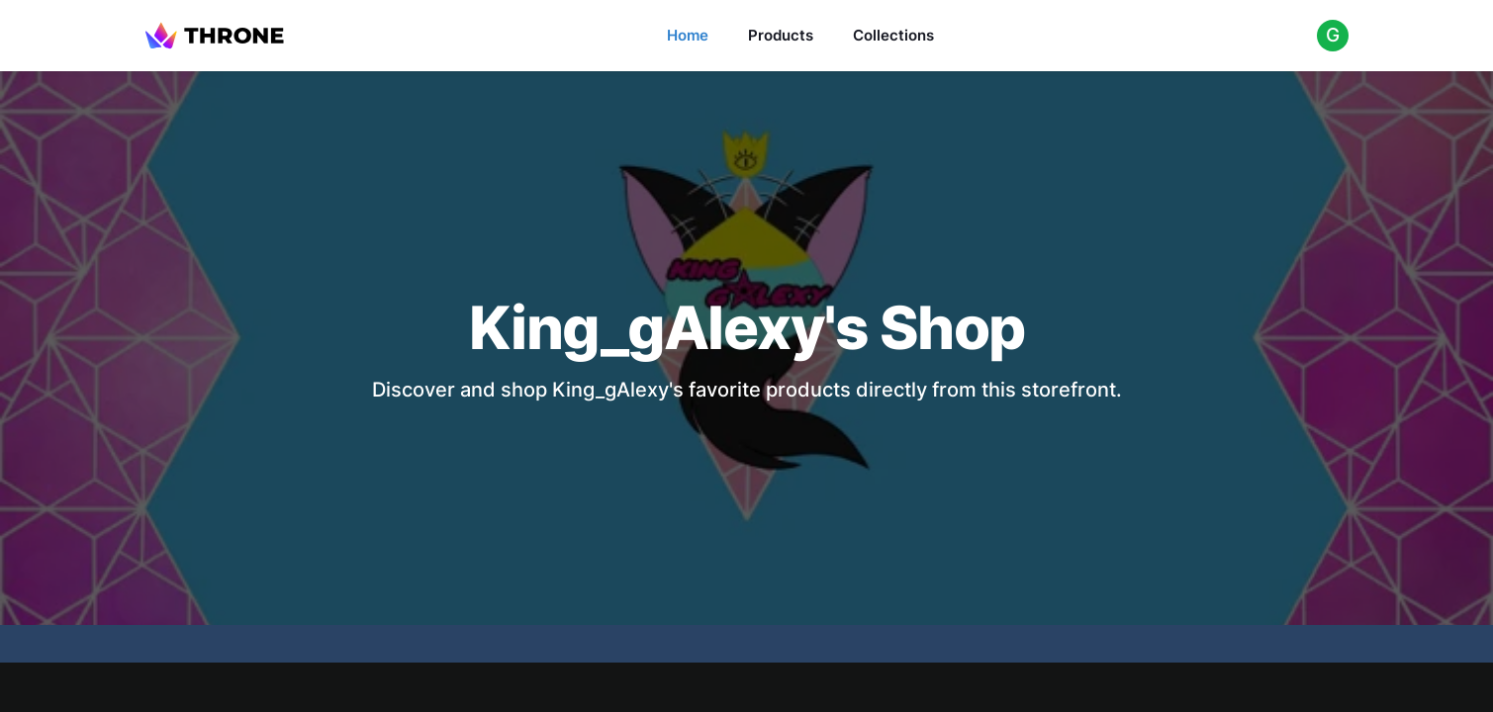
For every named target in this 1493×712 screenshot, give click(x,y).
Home (687, 35)
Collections (893, 35)
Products (780, 35)
